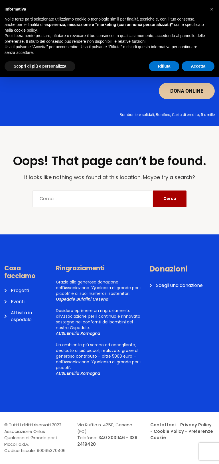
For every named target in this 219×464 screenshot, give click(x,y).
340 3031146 (111, 438)
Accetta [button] (198, 66)
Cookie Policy (169, 431)
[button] (211, 9)
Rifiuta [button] (164, 66)
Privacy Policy (196, 425)
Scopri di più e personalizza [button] (40, 66)
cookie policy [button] (25, 30)
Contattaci (163, 425)
